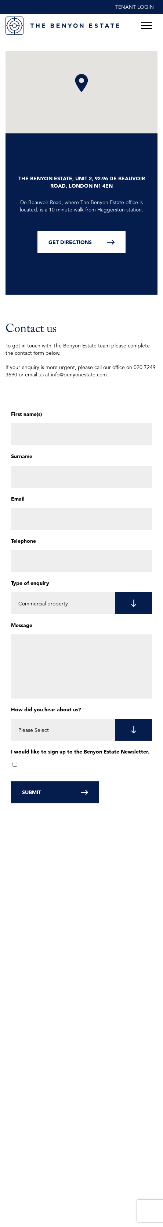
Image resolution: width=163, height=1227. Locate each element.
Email (18, 498)
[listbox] (81, 603)
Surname (21, 456)
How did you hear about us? (46, 709)
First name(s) (26, 414)
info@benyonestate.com (79, 374)
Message (21, 625)
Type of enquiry (30, 583)
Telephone (23, 541)
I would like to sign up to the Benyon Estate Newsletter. (80, 751)
